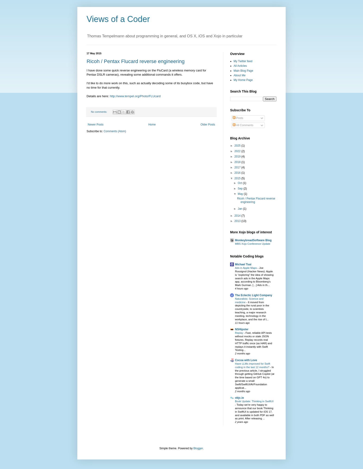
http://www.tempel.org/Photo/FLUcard (135, 96)
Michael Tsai (243, 264)
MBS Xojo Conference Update (252, 243)
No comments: (99, 111)
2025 (238, 145)
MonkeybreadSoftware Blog (253, 240)
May (241, 194)
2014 (238, 215)
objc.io (239, 397)
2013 (238, 221)
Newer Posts (95, 124)
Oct (240, 183)
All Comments (243, 125)
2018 (238, 162)
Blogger (198, 448)
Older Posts (207, 124)
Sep (241, 188)
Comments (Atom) (114, 131)
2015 (238, 178)
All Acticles (240, 65)
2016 (238, 172)
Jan (240, 208)
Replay (239, 332)
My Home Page (243, 80)
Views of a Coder (118, 19)
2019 (238, 156)
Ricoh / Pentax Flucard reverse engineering (136, 61)
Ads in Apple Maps (246, 268)
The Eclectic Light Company (253, 295)
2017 (238, 167)
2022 (238, 151)
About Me (239, 75)
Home (152, 124)
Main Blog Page (243, 70)
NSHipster (241, 329)
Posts (238, 118)
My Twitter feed (243, 61)
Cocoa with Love (246, 360)
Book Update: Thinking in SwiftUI (254, 401)
